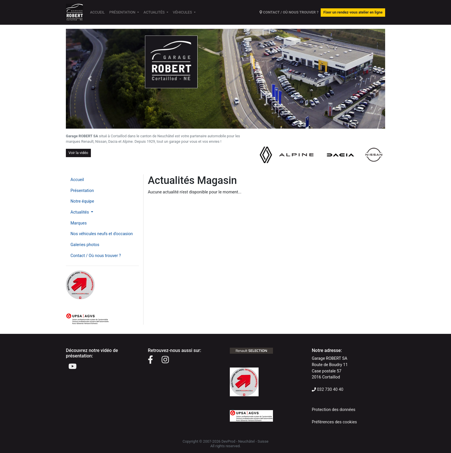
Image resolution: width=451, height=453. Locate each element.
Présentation (82, 190)
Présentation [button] (122, 12)
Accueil (97, 12)
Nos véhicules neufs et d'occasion (101, 233)
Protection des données (333, 409)
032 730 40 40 (330, 389)
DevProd (228, 441)
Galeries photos (84, 244)
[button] (90, 79)
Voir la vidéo (78, 153)
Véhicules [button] (183, 12)
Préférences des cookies (334, 422)
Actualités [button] (154, 12)
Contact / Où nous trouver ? (95, 255)
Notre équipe (82, 201)
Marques (78, 223)
